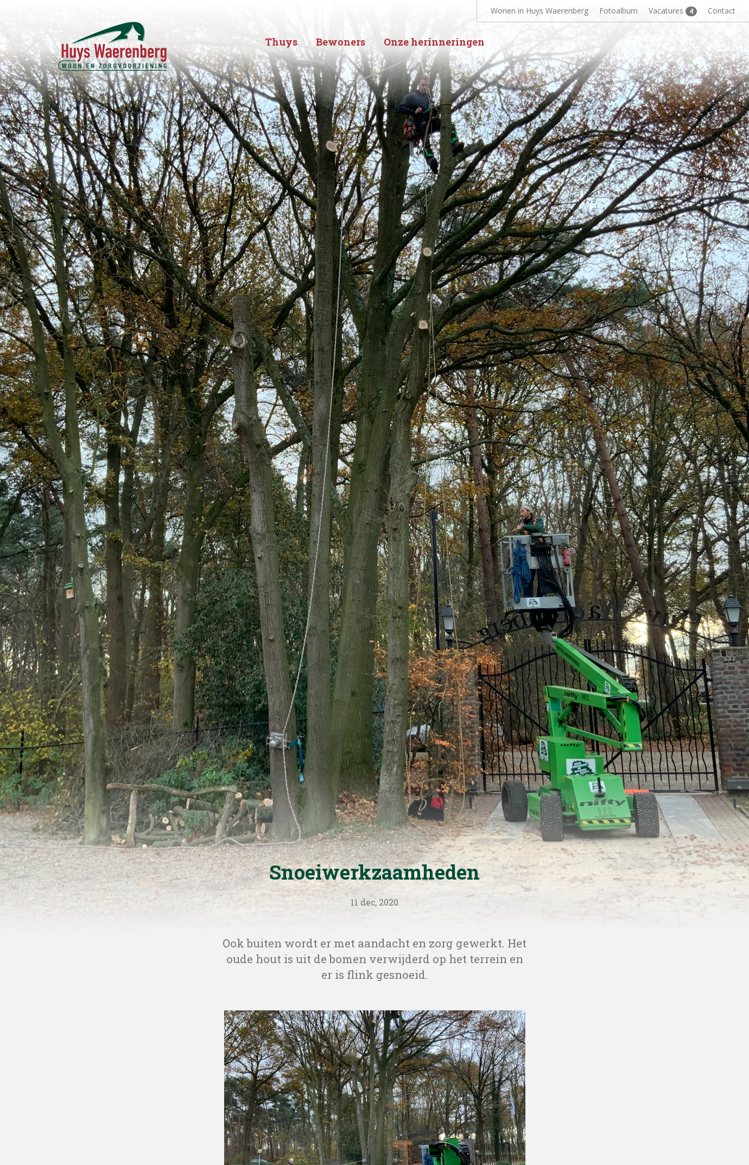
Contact (721, 10)
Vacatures (673, 10)
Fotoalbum (618, 10)
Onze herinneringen (434, 41)
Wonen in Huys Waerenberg (539, 10)
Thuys (281, 41)
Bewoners (340, 41)
